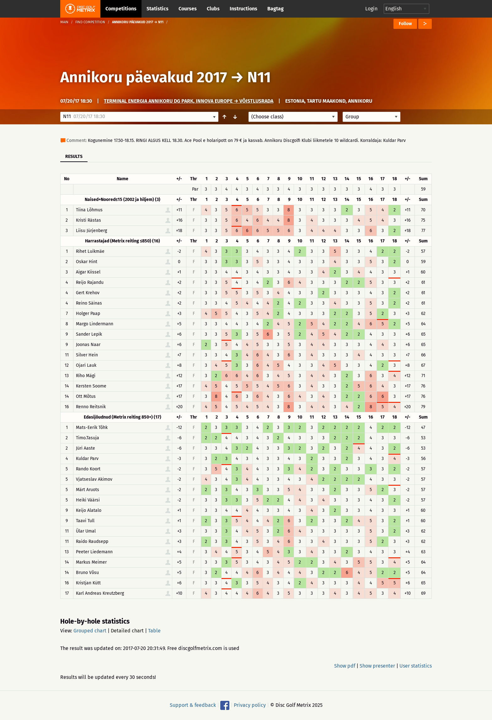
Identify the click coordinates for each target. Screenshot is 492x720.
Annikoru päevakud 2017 (143, 77)
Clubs (213, 9)
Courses (188, 9)
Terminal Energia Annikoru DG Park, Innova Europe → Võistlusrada (188, 101)
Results (74, 156)
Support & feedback (193, 705)
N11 (259, 77)
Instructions (243, 9)
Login (371, 9)
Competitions (120, 9)
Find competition (90, 22)
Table (154, 631)
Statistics (157, 9)
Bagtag (275, 9)
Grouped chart (89, 631)
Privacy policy (250, 705)
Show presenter (377, 666)
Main (64, 22)
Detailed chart (127, 631)
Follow (405, 23)
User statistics (415, 666)
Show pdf (344, 666)
